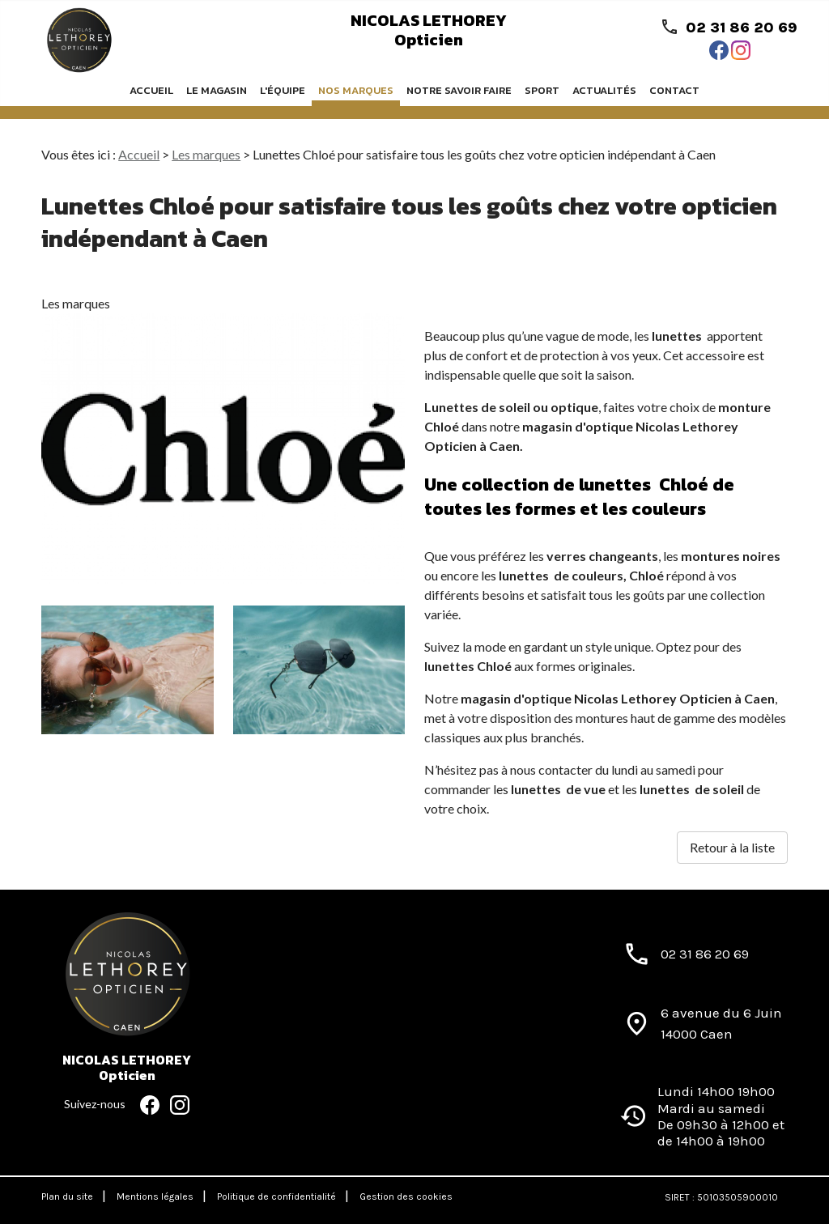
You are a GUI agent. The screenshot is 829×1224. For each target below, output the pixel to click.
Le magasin (216, 90)
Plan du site (67, 1196)
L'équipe (282, 90)
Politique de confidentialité (276, 1196)
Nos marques (355, 90)
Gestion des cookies (406, 1196)
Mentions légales (155, 1196)
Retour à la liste (732, 847)
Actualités (604, 90)
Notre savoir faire (459, 90)
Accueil (151, 90)
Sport (542, 90)
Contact (674, 90)
